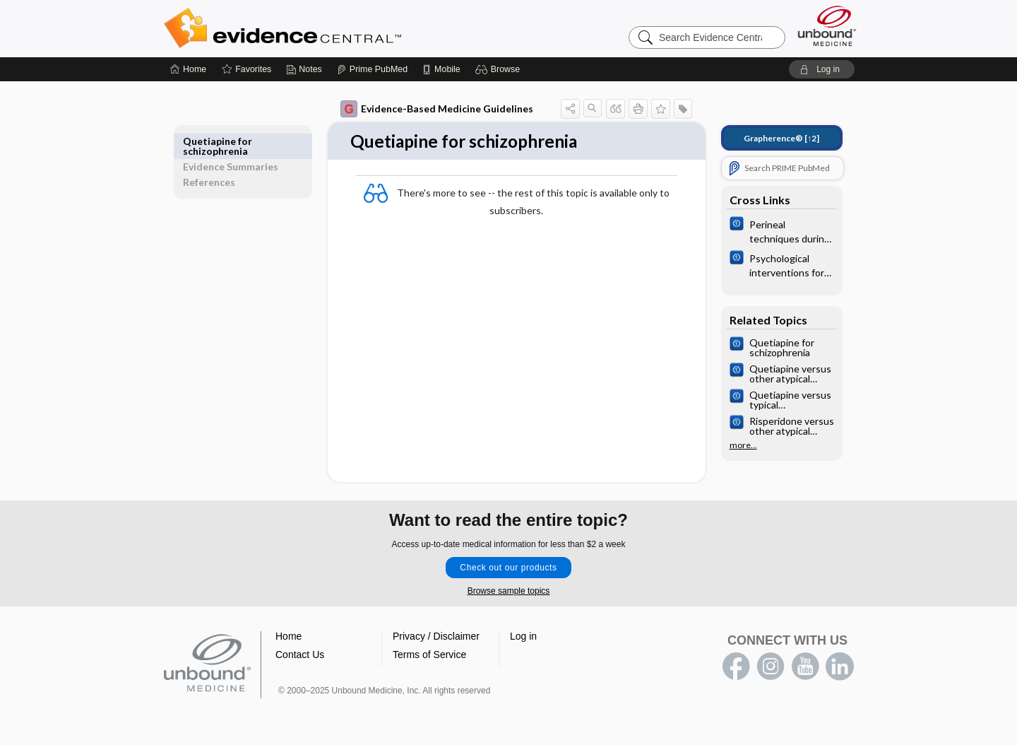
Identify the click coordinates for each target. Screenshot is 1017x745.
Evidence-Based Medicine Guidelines (427, 108)
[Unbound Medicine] (827, 26)
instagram (770, 667)
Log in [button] (523, 637)
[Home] (188, 69)
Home (288, 637)
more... (733, 445)
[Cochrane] (772, 230)
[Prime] (372, 69)
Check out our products (508, 568)
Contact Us (299, 655)
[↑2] (771, 138)
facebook (736, 667)
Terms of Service (429, 655)
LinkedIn (840, 667)
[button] (499, 69)
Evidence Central (339, 28)
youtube (805, 667)
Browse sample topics (509, 592)
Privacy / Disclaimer (436, 637)
